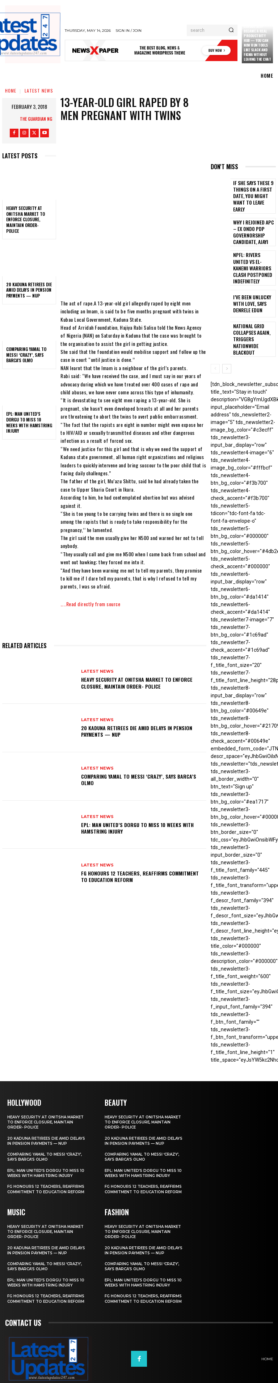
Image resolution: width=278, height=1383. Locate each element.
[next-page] (226, 346)
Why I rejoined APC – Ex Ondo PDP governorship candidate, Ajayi (254, 224)
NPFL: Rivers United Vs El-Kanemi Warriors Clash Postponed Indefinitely (252, 255)
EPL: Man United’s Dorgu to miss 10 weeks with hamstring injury (29, 422)
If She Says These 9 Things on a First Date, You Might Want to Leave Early (253, 192)
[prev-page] (215, 346)
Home (10, 90)
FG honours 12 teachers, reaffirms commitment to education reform (140, 876)
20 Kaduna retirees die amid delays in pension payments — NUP (29, 290)
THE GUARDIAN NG (36, 119)
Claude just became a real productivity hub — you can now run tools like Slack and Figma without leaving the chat (257, 42)
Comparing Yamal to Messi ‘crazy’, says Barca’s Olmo (26, 354)
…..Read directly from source (90, 604)
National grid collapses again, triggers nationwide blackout (251, 318)
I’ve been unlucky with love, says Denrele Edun (253, 287)
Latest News (39, 90)
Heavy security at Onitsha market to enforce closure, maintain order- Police (25, 219)
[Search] (231, 30)
